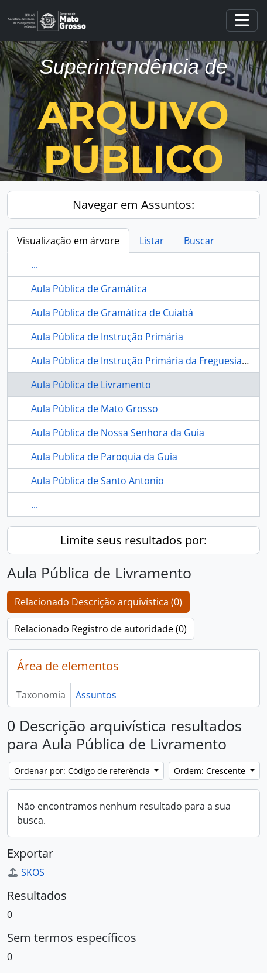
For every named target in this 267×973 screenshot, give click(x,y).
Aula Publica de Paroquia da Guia (104, 456)
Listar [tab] (151, 240)
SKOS (25, 872)
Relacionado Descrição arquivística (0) (98, 601)
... (34, 264)
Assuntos (96, 694)
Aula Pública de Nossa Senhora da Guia (117, 432)
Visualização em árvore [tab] (68, 240)
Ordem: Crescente (211, 770)
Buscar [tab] (199, 240)
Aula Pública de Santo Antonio (97, 480)
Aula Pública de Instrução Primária (107, 336)
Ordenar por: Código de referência (83, 770)
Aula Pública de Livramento (91, 384)
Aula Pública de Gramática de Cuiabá (112, 312)
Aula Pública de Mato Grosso (94, 408)
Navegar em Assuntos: (133, 205)
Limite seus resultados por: (133, 540)
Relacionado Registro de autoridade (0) (101, 628)
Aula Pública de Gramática (89, 288)
